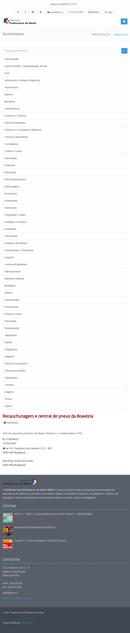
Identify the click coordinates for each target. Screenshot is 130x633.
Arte (7, 73)
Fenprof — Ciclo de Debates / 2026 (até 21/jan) (40, 540)
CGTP (74, 4)
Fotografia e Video (15, 214)
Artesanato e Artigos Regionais (22, 80)
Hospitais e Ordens (16, 221)
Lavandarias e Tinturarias (19, 250)
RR (23, 623)
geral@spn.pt (55, 12)
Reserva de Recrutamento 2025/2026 (35, 527)
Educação (10, 172)
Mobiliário (10, 285)
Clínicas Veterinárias (16, 136)
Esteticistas (11, 200)
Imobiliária (10, 228)
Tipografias (11, 377)
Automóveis (120, 34)
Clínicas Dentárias (15, 122)
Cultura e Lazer (13, 151)
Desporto (10, 165)
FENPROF (64, 4)
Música (9, 292)
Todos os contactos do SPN (17, 598)
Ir (124, 50)
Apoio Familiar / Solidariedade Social (26, 66)
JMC (31, 623)
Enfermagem (12, 186)
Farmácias (11, 207)
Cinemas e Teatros (15, 115)
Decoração (11, 158)
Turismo (9, 384)
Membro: (55, 4)
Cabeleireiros (12, 108)
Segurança (11, 349)
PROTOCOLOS (101, 34)
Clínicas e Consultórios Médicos (23, 129)
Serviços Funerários (16, 363)
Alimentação (12, 59)
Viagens (9, 391)
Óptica (8, 405)
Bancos (9, 94)
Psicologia (10, 321)
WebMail (94, 12)
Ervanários (11, 193)
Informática (11, 236)
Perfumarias (12, 306)
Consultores (11, 143)
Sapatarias (11, 335)
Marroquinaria (13, 271)
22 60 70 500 (76, 12)
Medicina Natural (14, 278)
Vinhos (8, 398)
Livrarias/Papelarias (16, 264)
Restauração (12, 328)
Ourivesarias (12, 299)
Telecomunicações (15, 370)
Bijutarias (10, 101)
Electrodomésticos (15, 179)
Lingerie (9, 257)
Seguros (9, 356)
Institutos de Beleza (16, 243)
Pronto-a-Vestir (13, 313)
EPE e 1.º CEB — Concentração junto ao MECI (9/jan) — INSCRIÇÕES (53, 514)
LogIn (110, 12)
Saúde (8, 342)
